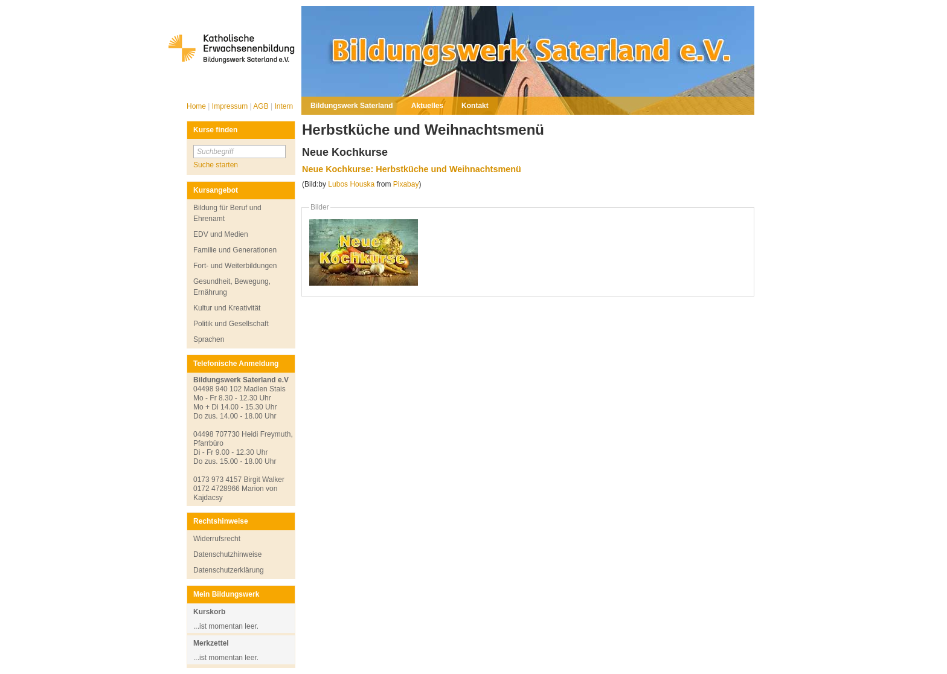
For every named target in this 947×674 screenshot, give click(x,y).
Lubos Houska (351, 184)
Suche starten (215, 165)
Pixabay (406, 184)
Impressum (231, 106)
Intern (283, 106)
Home (197, 106)
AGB (262, 106)
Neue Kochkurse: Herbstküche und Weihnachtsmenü (411, 169)
